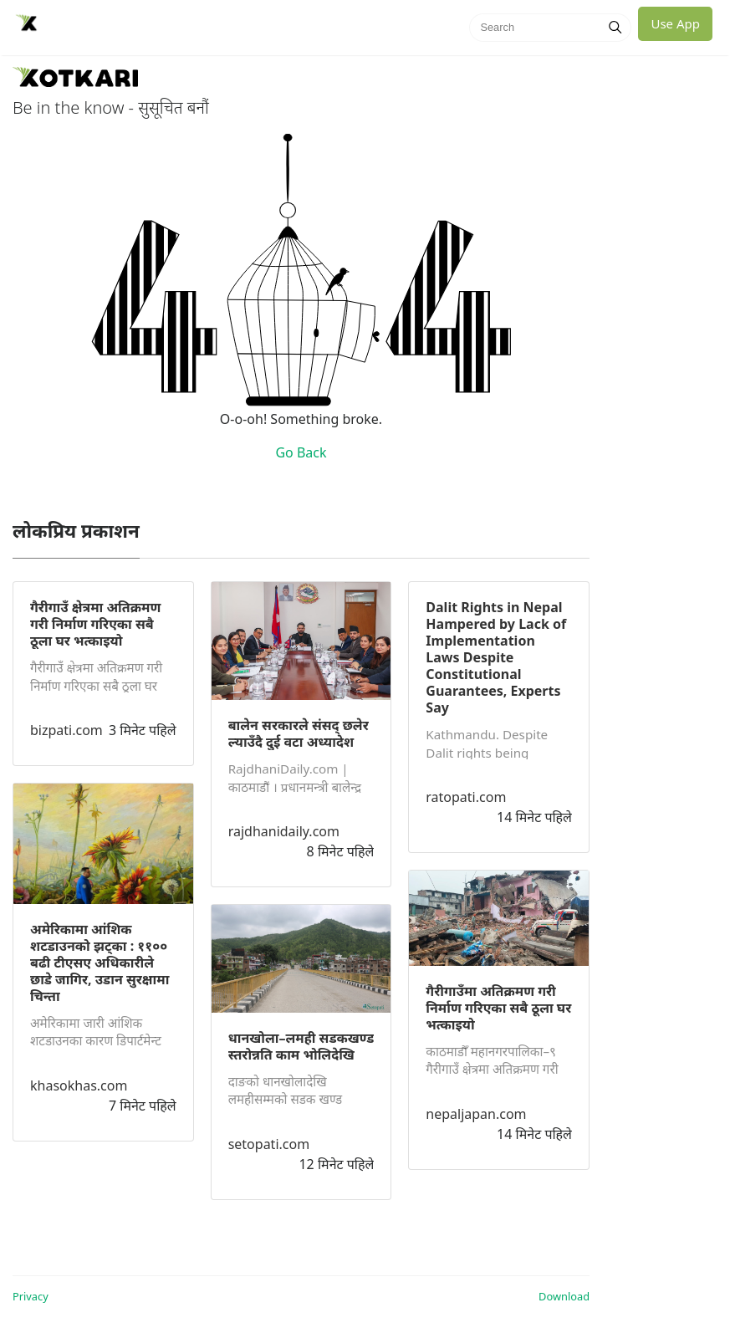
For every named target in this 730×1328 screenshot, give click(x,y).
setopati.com (268, 1144)
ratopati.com (466, 797)
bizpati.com (66, 730)
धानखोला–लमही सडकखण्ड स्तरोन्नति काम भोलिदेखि (301, 1046)
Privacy (30, 1296)
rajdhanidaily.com (283, 831)
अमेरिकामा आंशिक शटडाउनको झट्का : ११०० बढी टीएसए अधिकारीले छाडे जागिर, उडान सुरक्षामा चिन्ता (99, 962)
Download (564, 1296)
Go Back (300, 452)
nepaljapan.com (476, 1114)
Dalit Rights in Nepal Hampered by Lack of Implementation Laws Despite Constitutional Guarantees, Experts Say (496, 657)
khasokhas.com (78, 1085)
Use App (675, 23)
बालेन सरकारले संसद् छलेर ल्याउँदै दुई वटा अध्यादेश (298, 733)
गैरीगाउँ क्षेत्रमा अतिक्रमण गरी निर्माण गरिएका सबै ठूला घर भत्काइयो (95, 624)
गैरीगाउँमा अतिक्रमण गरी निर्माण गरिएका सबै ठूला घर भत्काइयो (498, 1008)
